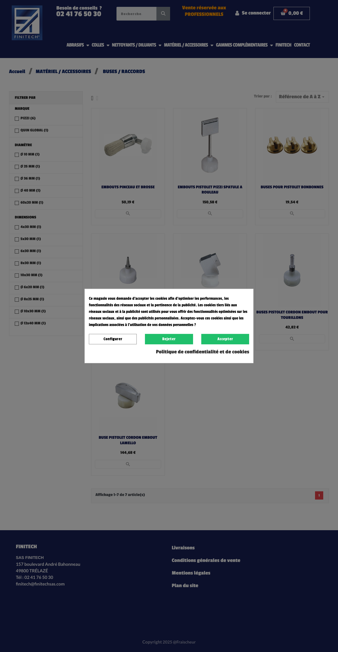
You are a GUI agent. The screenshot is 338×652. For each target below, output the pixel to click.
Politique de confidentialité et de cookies (202, 352)
